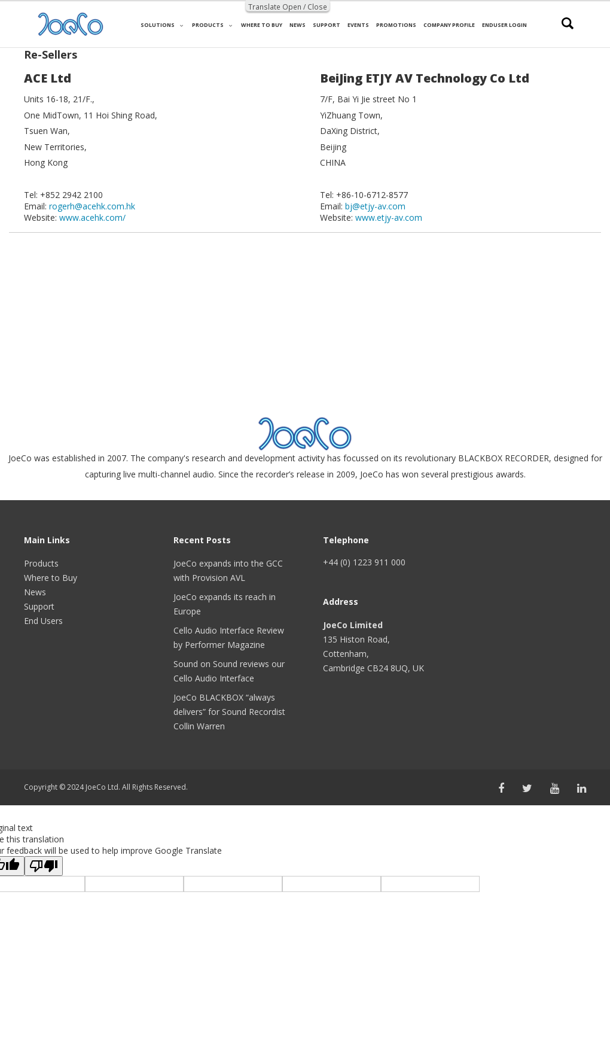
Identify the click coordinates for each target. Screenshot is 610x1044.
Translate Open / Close (287, 6)
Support (39, 606)
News (35, 592)
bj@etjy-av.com (375, 206)
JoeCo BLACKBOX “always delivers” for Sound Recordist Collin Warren (229, 712)
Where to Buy (50, 577)
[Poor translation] (44, 866)
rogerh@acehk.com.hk (92, 206)
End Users (43, 620)
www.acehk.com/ (92, 217)
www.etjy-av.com (388, 217)
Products (41, 563)
